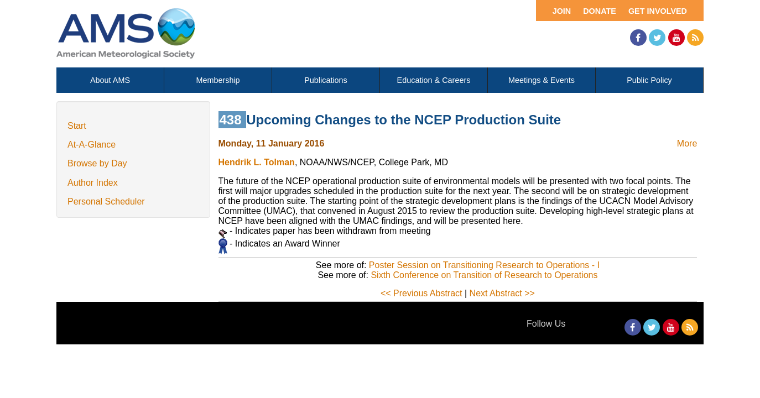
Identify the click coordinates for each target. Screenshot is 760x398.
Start (76, 125)
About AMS (110, 80)
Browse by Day (97, 163)
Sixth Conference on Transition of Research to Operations (484, 275)
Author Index (92, 182)
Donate (599, 11)
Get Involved (657, 11)
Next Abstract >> (502, 293)
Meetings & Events (541, 80)
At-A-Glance (91, 144)
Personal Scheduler (106, 201)
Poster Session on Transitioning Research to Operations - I (484, 265)
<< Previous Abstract (421, 293)
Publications (325, 80)
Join (562, 11)
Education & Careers (434, 80)
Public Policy (649, 80)
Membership (218, 80)
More (687, 143)
